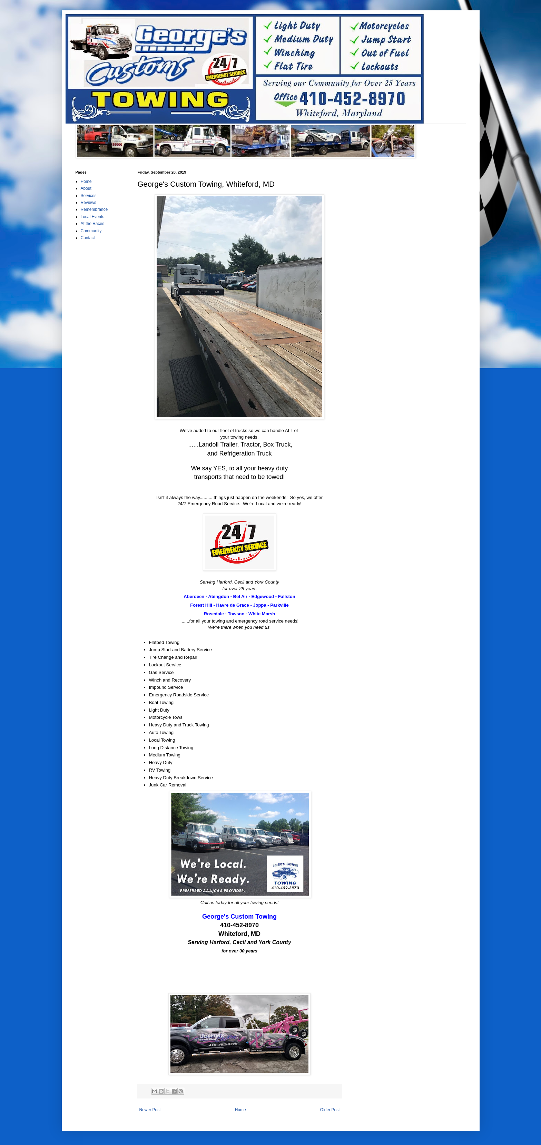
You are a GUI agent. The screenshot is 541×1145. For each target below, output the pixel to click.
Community (91, 230)
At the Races (93, 223)
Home (240, 1109)
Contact (88, 237)
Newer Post (150, 1109)
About (86, 188)
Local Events (93, 216)
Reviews (88, 202)
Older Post (330, 1109)
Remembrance (94, 209)
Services (89, 195)
